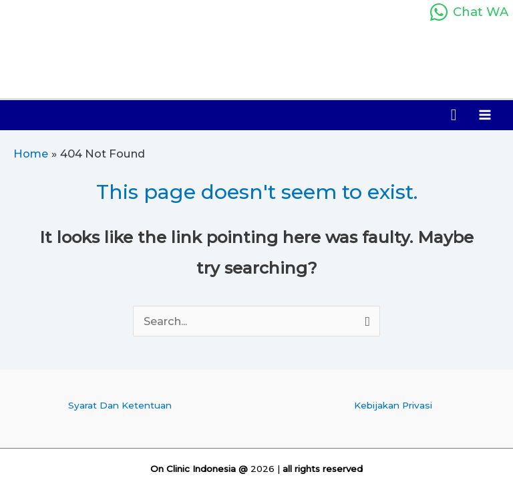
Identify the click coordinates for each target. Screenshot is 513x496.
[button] (454, 115)
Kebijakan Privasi (393, 405)
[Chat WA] (468, 12)
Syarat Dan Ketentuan (120, 405)
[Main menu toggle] (485, 115)
